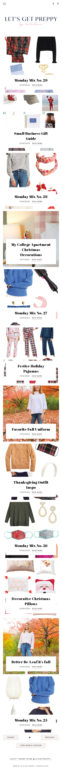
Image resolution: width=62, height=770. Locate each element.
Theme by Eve (42, 766)
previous (50, 737)
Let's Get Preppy (27, 766)
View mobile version (31, 745)
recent (11, 737)
